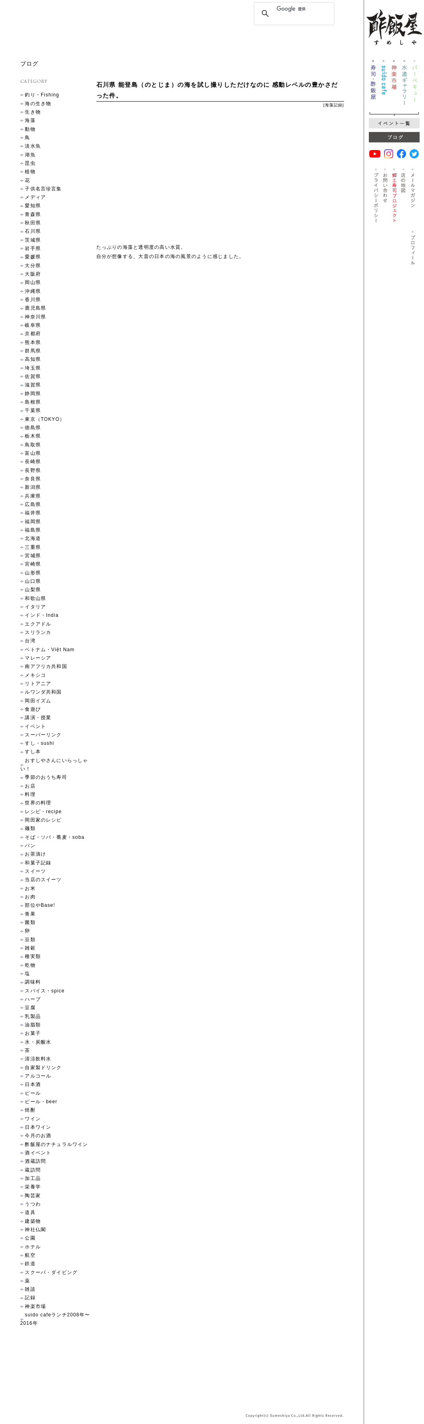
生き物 (33, 112)
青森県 (33, 214)
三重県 (33, 547)
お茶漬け (35, 854)
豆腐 (30, 1007)
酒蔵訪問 (35, 1161)
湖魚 (30, 155)
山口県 (33, 581)
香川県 (33, 299)
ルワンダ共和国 (43, 692)
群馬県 (33, 351)
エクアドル (38, 624)
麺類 (30, 828)
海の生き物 (38, 103)
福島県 (33, 530)
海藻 (329, 105)
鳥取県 (33, 445)
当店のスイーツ (43, 879)
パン (30, 845)
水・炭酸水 (38, 1042)
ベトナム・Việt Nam (49, 649)
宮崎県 (33, 564)
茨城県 (33, 240)
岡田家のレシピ (43, 820)
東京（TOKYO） (45, 419)
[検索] (293, 9)
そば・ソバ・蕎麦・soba (54, 837)
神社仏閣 (35, 1229)
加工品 (33, 1178)
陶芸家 (33, 1195)
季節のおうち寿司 (46, 777)
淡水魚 (33, 146)
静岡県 (33, 393)
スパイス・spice (45, 991)
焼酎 (30, 1110)
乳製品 (33, 1016)
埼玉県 (33, 368)
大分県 (33, 265)
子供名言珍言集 (43, 189)
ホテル (33, 1247)
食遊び (33, 709)
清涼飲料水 (38, 1059)
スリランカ (38, 632)
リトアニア (38, 683)
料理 (30, 794)
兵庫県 (33, 496)
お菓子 (33, 1033)
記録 (338, 105)
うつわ (33, 1204)
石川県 (33, 231)
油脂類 (33, 1025)
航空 (30, 1255)
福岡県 (33, 521)
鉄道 (30, 1263)
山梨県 (33, 589)
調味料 (33, 982)
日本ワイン (38, 1127)
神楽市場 (35, 1306)
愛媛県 (33, 257)
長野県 (33, 470)
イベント (35, 726)
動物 (30, 129)
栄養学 (33, 1187)
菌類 (30, 922)
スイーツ (35, 871)
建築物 (33, 1221)
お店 (30, 786)
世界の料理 (38, 803)
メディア (35, 197)
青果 (30, 914)
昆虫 (30, 163)
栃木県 (33, 436)
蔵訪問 (33, 1170)
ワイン (33, 1119)
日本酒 (33, 1084)
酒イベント (38, 1153)
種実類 (33, 956)
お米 (30, 888)
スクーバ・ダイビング (51, 1272)
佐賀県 (33, 376)
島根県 (33, 402)
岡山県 (33, 282)
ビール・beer (41, 1101)
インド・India (41, 615)
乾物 (30, 965)
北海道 (33, 538)
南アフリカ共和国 (46, 666)
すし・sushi (39, 743)
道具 (30, 1212)
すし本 (33, 751)
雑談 (30, 1289)
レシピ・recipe (43, 811)
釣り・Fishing (42, 95)
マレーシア (38, 658)
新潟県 (33, 487)
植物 (30, 171)
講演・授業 (38, 717)
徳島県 (33, 427)
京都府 (33, 333)
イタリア (35, 607)
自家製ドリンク (43, 1067)
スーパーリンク (43, 735)
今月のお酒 (38, 1135)
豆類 (30, 939)
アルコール (38, 1076)
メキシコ (35, 675)
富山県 (33, 453)
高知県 (33, 359)
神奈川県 (35, 317)
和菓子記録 (38, 863)
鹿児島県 (35, 308)
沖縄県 (33, 291)
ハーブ (33, 999)
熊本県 (33, 342)
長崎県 (33, 461)
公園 (30, 1238)
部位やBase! (40, 905)
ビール (33, 1093)
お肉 (30, 897)
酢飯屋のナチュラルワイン (56, 1144)
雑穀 (30, 948)
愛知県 (33, 205)
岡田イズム (38, 701)
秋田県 (33, 223)
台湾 (30, 641)
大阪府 (33, 274)
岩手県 (33, 248)
